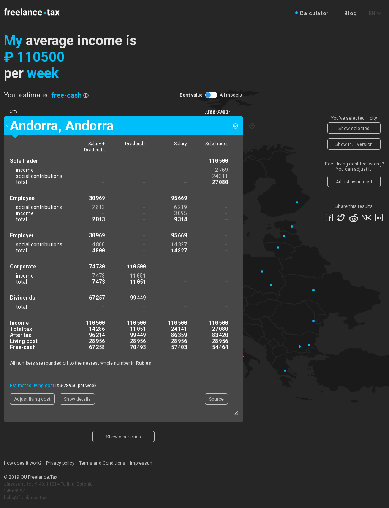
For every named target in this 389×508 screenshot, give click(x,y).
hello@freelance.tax (25, 497)
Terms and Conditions (102, 463)
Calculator (314, 13)
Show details (77, 399)
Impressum (142, 463)
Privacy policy (60, 463)
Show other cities (123, 437)
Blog (350, 13)
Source (216, 399)
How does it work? (22, 463)
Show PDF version (354, 144)
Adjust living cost (32, 399)
